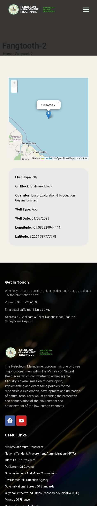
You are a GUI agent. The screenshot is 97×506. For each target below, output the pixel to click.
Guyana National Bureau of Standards (29, 486)
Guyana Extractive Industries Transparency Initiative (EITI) (42, 493)
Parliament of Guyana (19, 466)
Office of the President (20, 460)
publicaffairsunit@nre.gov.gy (31, 309)
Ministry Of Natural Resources (24, 447)
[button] (86, 9)
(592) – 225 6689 (26, 302)
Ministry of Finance (17, 499)
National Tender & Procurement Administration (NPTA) (40, 453)
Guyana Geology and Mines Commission (31, 473)
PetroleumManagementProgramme (29, 9)
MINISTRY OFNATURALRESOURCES (49, 9)
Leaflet (46, 158)
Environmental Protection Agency (26, 480)
